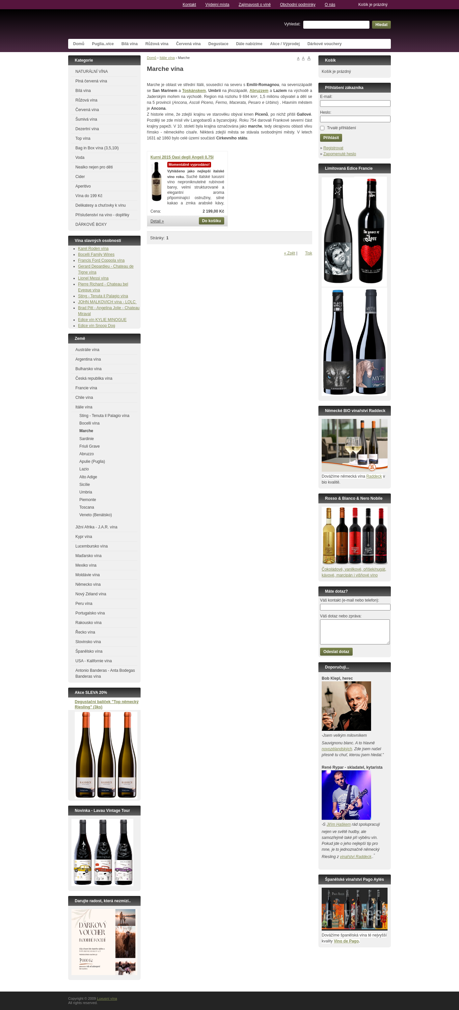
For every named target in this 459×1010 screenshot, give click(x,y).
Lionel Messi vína (93, 278)
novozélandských (337, 749)
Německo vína (88, 584)
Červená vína (188, 44)
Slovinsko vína (88, 641)
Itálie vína (167, 58)
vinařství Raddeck (355, 856)
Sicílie (84, 484)
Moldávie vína (87, 575)
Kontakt (189, 4)
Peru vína (83, 603)
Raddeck (374, 476)
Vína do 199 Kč (88, 195)
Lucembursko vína (91, 546)
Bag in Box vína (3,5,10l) (97, 148)
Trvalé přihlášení (341, 128)
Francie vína (86, 388)
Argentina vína (88, 359)
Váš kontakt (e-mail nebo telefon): (349, 600)
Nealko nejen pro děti (94, 167)
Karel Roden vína (93, 248)
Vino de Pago (346, 941)
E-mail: (326, 96)
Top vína (82, 138)
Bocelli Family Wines (96, 254)
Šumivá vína (86, 119)
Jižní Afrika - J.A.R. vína (96, 527)
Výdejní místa (217, 4)
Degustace (218, 44)
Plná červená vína (91, 81)
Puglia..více (103, 44)
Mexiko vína (85, 565)
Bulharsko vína (88, 369)
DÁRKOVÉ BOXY (91, 224)
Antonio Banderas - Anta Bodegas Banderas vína (105, 673)
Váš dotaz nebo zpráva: (341, 616)
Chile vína (84, 397)
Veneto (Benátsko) (95, 515)
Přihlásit (331, 137)
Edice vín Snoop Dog (96, 325)
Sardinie (86, 438)
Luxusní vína (117, 24)
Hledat (381, 24)
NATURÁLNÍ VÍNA (91, 71)
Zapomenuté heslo (339, 154)
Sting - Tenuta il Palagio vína (103, 296)
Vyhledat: (292, 24)
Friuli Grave (89, 446)
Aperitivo (83, 186)
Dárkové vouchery (325, 44)
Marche (86, 431)
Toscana (86, 507)
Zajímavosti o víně (255, 4)
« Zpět (289, 253)
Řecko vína (85, 632)
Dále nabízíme (249, 44)
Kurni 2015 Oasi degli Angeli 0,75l (182, 157)
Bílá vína (130, 44)
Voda (79, 157)
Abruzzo (86, 454)
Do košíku (211, 221)
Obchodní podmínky (297, 4)
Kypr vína (83, 536)
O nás (330, 4)
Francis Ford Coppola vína (101, 260)
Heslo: (325, 112)
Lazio (84, 469)
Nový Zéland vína (90, 594)
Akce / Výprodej (285, 44)
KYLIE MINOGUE (111, 319)
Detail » (157, 221)
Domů (78, 44)
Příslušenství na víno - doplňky (102, 215)
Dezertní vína (87, 129)
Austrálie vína (87, 349)
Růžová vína (156, 44)
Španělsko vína (88, 651)
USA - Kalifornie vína (93, 661)
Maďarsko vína (88, 555)
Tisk (308, 253)
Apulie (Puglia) (92, 461)
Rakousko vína (88, 622)
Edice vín (86, 319)
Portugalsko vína (90, 613)
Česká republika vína (93, 378)
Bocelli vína (89, 423)
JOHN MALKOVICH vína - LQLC (107, 302)
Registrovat (333, 148)
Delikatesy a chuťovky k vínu (100, 205)
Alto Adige (88, 477)
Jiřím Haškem (339, 824)
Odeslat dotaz (336, 651)
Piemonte (87, 499)
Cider (80, 176)
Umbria (85, 492)
